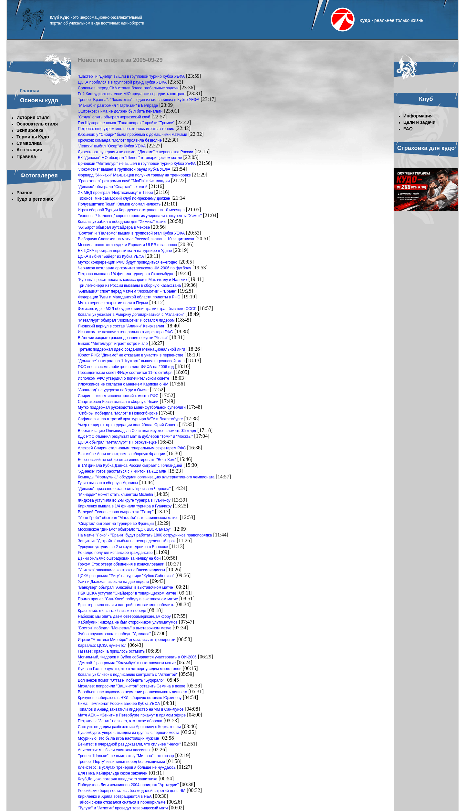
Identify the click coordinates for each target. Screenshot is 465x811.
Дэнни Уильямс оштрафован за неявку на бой (119, 558)
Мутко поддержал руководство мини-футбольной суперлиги (132, 407)
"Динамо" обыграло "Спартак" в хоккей (113, 187)
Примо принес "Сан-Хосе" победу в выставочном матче (128, 599)
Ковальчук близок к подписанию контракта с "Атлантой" (128, 674)
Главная (29, 90)
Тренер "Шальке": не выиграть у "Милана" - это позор (126, 756)
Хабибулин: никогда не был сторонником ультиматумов (128, 622)
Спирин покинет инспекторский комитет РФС (118, 396)
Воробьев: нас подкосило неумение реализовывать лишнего (132, 692)
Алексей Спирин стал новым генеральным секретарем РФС (132, 448)
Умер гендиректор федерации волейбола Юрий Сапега (128, 425)
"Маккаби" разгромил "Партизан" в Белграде (118, 105)
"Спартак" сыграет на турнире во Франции (116, 523)
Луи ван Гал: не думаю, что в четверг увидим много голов (129, 668)
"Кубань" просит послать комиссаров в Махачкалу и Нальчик (132, 279)
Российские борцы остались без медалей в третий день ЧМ (131, 790)
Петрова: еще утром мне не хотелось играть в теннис (126, 128)
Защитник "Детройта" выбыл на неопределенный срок (126, 541)
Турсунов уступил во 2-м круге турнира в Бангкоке (123, 547)
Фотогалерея (39, 175)
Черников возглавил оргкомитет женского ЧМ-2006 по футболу (134, 268)
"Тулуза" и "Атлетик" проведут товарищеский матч (123, 808)
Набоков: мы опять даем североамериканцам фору (124, 616)
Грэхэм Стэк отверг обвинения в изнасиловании (121, 564)
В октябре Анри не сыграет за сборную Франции (121, 454)
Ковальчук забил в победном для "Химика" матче (122, 221)
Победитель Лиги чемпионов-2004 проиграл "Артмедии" (128, 785)
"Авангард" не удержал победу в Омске (113, 390)
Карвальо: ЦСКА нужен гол (102, 645)
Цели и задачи (419, 122)
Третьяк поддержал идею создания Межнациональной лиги (131, 349)
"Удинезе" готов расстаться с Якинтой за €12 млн (122, 471)
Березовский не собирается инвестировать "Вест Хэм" (127, 459)
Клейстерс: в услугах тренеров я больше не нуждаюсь (127, 767)
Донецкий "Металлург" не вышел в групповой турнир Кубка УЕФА (137, 163)
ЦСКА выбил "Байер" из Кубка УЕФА (111, 256)
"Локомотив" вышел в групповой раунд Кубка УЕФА (124, 169)
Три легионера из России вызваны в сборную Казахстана (129, 285)
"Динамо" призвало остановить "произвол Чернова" (124, 488)
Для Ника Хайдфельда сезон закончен (112, 773)
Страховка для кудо (426, 148)
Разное (24, 192)
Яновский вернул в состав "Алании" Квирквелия (121, 326)
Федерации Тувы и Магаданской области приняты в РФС (129, 297)
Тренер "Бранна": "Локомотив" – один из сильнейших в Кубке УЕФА (138, 99)
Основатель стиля (37, 123)
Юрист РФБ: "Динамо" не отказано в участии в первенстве (130, 355)
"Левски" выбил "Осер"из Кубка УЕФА (112, 146)
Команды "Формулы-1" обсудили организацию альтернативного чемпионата (146, 477)
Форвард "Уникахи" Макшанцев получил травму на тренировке (134, 175)
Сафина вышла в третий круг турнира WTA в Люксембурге (130, 419)
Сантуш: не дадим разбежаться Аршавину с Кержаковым (129, 727)
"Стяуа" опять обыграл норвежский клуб (114, 117)
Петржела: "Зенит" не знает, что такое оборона (120, 721)
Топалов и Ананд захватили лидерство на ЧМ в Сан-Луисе (130, 709)
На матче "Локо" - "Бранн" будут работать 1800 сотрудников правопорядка (145, 535)
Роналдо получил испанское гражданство (115, 552)
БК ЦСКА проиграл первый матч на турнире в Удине (125, 250)
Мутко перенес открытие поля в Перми (113, 303)
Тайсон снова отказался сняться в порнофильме (122, 802)
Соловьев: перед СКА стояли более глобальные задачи (128, 88)
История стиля (33, 117)
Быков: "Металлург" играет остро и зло (113, 343)
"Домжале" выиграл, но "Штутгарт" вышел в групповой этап (131, 361)
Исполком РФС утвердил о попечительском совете (123, 378)
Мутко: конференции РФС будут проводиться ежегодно (127, 262)
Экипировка (29, 130)
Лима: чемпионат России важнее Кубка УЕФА (119, 703)
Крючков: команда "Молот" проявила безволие (120, 140)
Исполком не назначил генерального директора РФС (125, 332)
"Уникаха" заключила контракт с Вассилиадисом (121, 570)
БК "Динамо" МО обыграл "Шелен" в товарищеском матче (130, 157)
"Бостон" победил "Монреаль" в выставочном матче (124, 628)
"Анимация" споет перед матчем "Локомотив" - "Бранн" (127, 291)
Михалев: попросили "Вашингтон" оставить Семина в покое (131, 686)
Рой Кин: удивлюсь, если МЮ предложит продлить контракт (132, 94)
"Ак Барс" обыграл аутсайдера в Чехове (114, 227)
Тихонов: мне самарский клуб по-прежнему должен (124, 198)
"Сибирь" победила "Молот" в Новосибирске (118, 413)
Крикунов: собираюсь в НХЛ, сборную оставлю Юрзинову (129, 698)
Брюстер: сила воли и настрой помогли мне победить (126, 605)
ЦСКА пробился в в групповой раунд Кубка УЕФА (122, 82)
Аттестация (29, 149)
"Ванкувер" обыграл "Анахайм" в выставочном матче (125, 587)
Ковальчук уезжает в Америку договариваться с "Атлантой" (131, 314)
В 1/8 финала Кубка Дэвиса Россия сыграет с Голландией (130, 465)
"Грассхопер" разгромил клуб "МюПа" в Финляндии (124, 181)
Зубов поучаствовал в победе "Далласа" (114, 634)
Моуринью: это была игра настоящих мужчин (118, 738)
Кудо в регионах (34, 199)
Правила (26, 156)
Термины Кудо (32, 136)
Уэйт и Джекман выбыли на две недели (113, 581)
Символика (29, 143)
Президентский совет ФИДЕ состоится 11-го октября (125, 372)
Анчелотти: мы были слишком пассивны (114, 750)
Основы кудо (39, 100)
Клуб (426, 99)
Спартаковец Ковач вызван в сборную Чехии (118, 401)
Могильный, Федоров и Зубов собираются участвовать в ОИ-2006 (137, 657)
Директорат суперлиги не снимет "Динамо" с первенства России (135, 152)
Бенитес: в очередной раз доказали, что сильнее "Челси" (129, 744)
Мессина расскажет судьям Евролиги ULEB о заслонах (127, 245)
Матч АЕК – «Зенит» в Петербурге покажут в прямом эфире (132, 715)
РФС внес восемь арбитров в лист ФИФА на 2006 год (126, 367)
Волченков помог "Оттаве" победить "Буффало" (121, 680)
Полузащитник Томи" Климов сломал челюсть (119, 204)
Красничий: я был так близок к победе (112, 610)
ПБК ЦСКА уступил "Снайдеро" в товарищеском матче (127, 593)
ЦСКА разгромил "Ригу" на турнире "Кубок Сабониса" (126, 576)
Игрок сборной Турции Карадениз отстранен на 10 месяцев (131, 210)
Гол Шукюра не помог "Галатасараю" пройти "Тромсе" (126, 123)
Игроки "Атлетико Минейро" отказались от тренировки (126, 639)
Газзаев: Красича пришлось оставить (111, 651)
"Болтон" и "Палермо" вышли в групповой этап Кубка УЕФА (131, 233)
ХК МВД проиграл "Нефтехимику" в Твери (115, 192)
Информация (418, 115)
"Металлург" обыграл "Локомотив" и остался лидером (126, 320)
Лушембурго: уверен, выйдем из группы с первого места (128, 732)
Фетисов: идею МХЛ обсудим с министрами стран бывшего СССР (137, 308)
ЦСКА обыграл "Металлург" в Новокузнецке (117, 442)
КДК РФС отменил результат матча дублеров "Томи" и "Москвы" (135, 436)
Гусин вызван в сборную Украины (108, 483)
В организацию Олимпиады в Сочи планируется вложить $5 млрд (137, 430)
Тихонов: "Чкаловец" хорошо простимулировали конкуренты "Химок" (140, 216)
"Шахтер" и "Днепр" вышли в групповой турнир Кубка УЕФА (131, 76)
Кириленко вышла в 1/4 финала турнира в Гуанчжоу (125, 506)
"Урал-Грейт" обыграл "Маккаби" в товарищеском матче (128, 518)
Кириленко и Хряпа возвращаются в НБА (115, 796)
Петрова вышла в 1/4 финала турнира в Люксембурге (126, 274)
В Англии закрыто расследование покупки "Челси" (123, 337)
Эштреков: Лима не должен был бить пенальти (120, 111)
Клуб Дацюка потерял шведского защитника (117, 779)
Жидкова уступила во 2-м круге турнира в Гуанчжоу (124, 500)
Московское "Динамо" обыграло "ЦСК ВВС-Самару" (124, 529)
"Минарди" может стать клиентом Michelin (115, 494)
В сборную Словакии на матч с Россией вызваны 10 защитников (136, 239)
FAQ (408, 128)
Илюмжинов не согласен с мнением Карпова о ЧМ (123, 384)
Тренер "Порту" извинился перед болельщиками (121, 761)
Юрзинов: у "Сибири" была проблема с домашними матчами (132, 134)
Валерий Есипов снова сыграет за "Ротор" (116, 512)
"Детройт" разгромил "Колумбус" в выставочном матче (127, 663)
